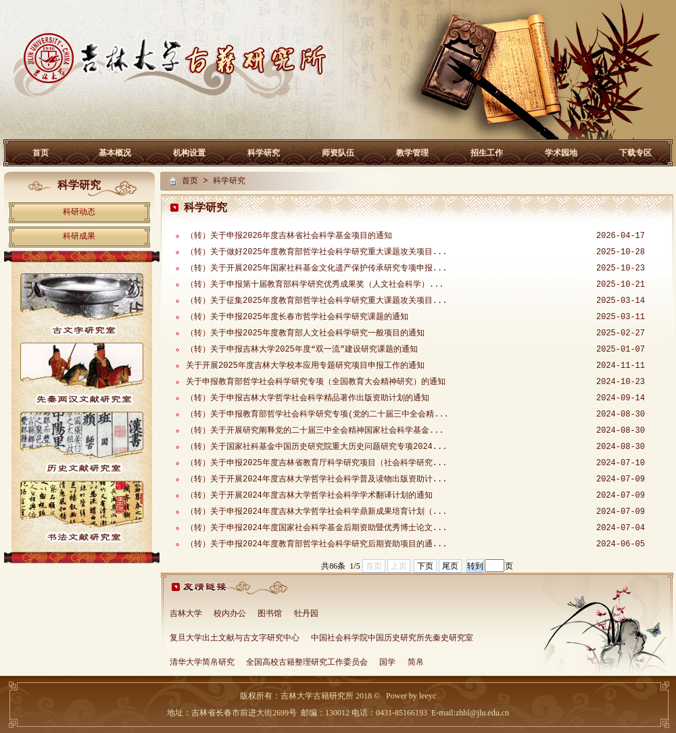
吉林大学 (186, 614)
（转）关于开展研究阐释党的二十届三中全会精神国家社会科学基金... (315, 430)
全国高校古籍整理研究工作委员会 (307, 662)
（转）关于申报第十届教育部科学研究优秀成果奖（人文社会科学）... (315, 284)
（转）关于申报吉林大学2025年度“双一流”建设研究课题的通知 (302, 349)
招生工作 (486, 153)
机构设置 (189, 153)
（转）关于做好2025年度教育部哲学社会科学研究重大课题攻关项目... (316, 252)
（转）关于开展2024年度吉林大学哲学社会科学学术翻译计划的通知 (309, 495)
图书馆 (270, 614)
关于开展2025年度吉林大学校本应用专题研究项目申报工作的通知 (305, 366)
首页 (40, 153)
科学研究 (263, 153)
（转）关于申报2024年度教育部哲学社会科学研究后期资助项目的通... (316, 544)
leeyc (427, 696)
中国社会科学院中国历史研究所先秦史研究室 (392, 638)
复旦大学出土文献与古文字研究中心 (234, 638)
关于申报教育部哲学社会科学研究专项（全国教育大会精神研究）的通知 (315, 382)
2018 (363, 696)
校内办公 (230, 614)
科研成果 (79, 236)
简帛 (416, 662)
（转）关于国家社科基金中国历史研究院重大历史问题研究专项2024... (316, 447)
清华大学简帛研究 (202, 662)
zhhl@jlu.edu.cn (482, 712)
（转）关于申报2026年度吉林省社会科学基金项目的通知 (289, 236)
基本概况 (115, 153)
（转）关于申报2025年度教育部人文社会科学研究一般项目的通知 (305, 333)
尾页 (450, 566)
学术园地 (561, 153)
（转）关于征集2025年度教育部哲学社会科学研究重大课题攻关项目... (316, 301)
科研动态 (79, 212)
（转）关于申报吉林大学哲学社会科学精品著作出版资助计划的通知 (307, 398)
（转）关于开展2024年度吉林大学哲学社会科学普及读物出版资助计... (316, 479)
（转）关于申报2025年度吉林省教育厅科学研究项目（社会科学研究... (316, 463)
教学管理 (412, 153)
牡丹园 (306, 614)
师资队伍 (338, 153)
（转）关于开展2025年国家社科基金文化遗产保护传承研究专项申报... (316, 268)
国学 (387, 662)
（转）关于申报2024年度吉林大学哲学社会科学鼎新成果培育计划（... (316, 512)
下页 (425, 566)
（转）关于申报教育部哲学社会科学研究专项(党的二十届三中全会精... (317, 414)
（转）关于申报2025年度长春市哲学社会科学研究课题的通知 (297, 317)
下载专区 (635, 153)
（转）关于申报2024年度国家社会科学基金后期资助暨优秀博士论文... (316, 528)
